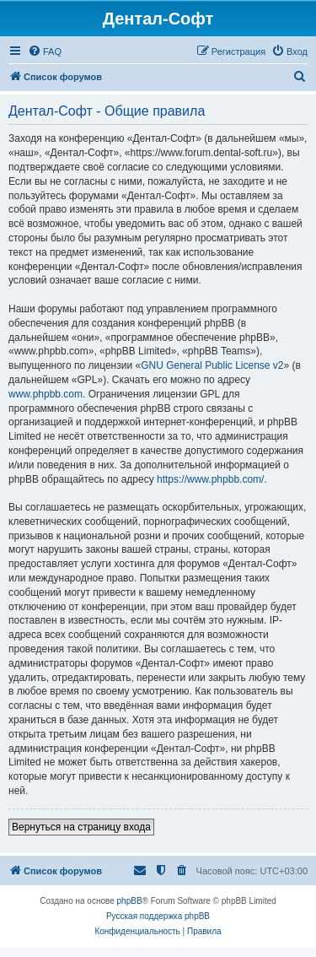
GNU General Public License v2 (212, 365)
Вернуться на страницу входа (81, 827)
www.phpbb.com (45, 394)
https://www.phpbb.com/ (210, 479)
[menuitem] (45, 51)
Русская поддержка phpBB (158, 916)
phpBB (129, 901)
